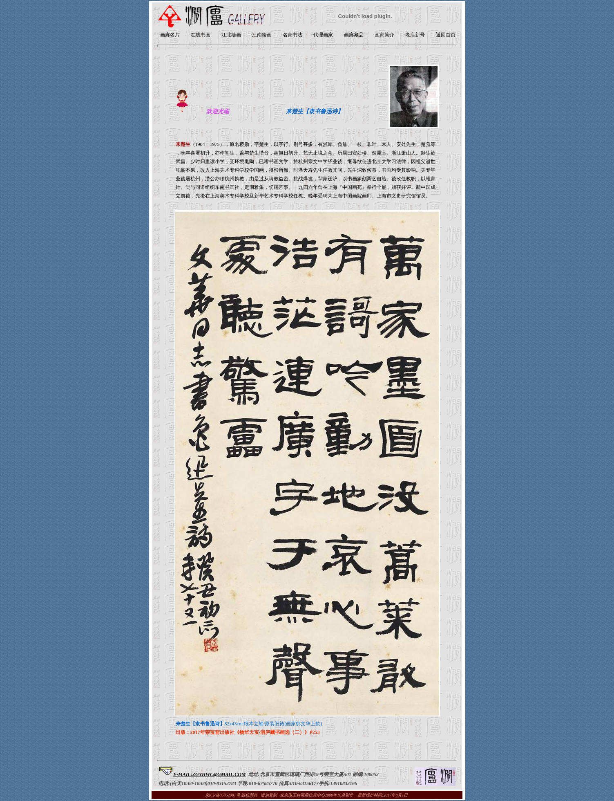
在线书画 (200, 35)
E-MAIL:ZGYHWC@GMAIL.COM (209, 774)
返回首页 (445, 35)
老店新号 (415, 35)
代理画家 (323, 35)
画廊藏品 (354, 35)
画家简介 (384, 35)
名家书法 (292, 35)
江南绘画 (262, 35)
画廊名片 (170, 35)
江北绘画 (231, 35)
